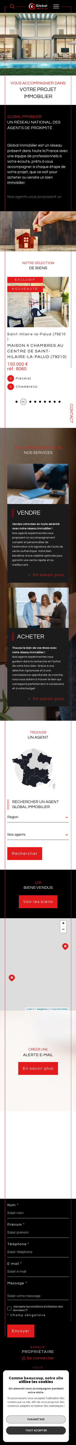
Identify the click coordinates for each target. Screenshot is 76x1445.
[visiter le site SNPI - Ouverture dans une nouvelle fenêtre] (38, 1381)
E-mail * (14, 1264)
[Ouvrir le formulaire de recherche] (12, 6)
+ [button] (63, 924)
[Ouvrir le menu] (56, 6)
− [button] (63, 930)
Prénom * (16, 1225)
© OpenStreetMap (59, 1009)
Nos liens (28, 1420)
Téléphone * (18, 1244)
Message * (17, 1283)
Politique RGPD (43, 1420)
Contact (71, 413)
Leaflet (29, 1009)
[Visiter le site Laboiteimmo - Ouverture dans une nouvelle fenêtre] (38, 1433)
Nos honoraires (19, 1417)
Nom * (13, 1205)
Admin (17, 1420)
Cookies (58, 1420)
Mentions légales (55, 1417)
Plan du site (37, 1417)
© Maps (41, 1009)
